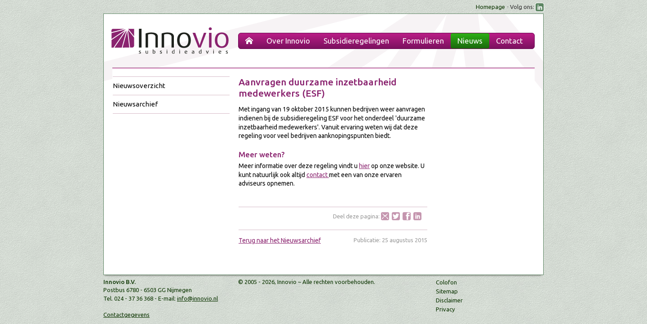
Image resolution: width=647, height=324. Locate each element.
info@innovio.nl (197, 298)
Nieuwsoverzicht (139, 85)
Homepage (490, 7)
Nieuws (470, 40)
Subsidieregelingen (356, 40)
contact (317, 174)
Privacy (445, 309)
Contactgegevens (126, 314)
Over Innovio (288, 40)
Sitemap (447, 291)
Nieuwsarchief (135, 104)
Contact (509, 40)
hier (364, 165)
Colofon (446, 282)
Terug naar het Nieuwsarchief (280, 240)
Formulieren (423, 40)
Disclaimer (449, 300)
